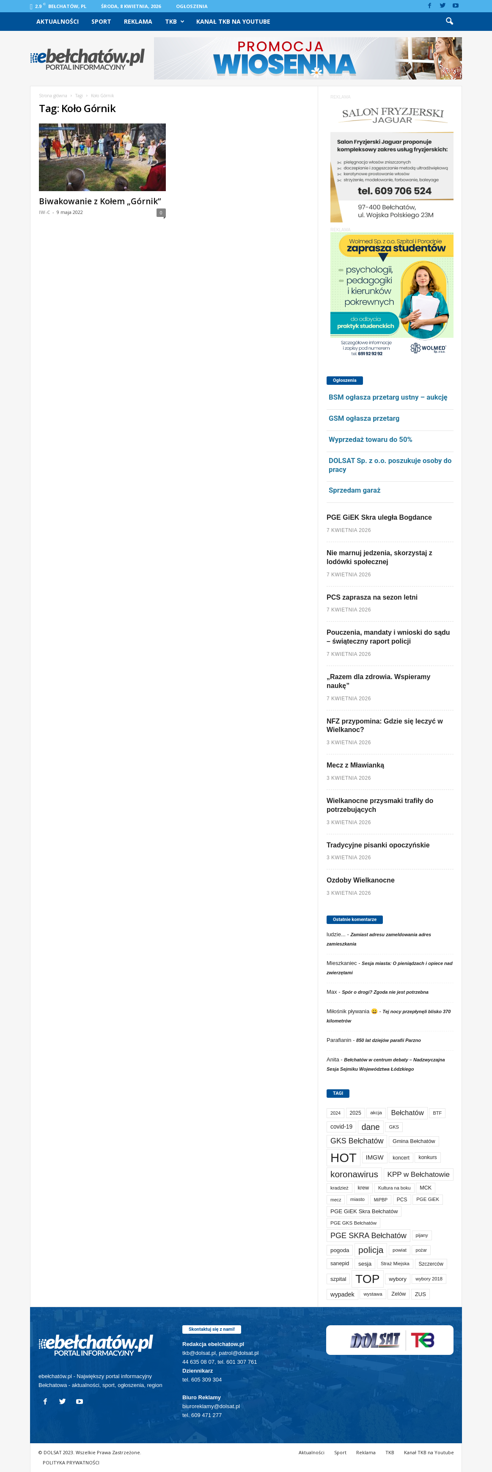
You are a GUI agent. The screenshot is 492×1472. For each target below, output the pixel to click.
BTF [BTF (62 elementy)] (437, 1113)
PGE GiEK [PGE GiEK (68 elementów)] (427, 1199)
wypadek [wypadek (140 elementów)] (342, 1294)
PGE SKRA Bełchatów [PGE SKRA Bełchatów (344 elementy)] (368, 1235)
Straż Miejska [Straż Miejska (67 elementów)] (395, 1263)
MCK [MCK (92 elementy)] (426, 1188)
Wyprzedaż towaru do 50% (370, 439)
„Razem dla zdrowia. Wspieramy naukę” (378, 681)
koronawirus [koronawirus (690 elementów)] (354, 1174)
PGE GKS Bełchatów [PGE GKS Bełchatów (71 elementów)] (353, 1222)
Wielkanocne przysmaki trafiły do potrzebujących (380, 805)
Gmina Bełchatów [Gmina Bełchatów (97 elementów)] (414, 1141)
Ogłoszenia (192, 6)
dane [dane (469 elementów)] (371, 1127)
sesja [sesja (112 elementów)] (364, 1264)
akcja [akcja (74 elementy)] (376, 1113)
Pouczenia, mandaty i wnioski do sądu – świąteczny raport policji (388, 637)
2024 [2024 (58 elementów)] (335, 1113)
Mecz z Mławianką (355, 765)
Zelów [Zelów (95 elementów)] (398, 1294)
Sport (101, 21)
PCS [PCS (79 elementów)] (402, 1200)
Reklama (138, 21)
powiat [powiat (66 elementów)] (400, 1250)
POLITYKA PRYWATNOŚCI (71, 1462)
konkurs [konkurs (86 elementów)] (427, 1157)
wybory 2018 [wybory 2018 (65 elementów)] (429, 1278)
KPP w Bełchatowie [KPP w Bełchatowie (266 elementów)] (419, 1174)
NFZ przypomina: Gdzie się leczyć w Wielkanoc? (385, 726)
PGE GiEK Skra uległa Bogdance (379, 517)
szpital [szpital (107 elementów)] (338, 1279)
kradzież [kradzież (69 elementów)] (339, 1187)
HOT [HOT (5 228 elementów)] (343, 1158)
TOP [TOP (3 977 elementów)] (367, 1279)
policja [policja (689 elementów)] (370, 1250)
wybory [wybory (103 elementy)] (398, 1279)
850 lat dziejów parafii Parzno (388, 1040)
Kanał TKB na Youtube (233, 21)
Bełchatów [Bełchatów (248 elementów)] (407, 1113)
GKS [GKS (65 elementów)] (394, 1126)
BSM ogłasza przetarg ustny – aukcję (388, 397)
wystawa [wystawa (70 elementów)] (372, 1294)
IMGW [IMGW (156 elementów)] (375, 1157)
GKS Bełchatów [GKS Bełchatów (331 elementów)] (356, 1141)
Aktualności (57, 21)
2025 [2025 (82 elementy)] (355, 1113)
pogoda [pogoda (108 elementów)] (339, 1250)
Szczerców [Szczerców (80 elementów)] (431, 1264)
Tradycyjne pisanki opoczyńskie (378, 845)
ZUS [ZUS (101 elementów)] (420, 1294)
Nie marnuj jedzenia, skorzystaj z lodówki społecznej (379, 557)
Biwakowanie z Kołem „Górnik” (100, 201)
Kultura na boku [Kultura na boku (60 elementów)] (394, 1187)
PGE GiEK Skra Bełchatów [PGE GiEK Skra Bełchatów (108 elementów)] (364, 1211)
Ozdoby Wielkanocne (361, 880)
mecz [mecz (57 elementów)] (335, 1199)
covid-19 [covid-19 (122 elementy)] (341, 1127)
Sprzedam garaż (354, 490)
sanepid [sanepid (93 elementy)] (339, 1263)
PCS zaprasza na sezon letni (372, 597)
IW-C (44, 212)
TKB (174, 21)
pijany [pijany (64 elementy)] (422, 1235)
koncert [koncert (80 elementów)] (401, 1158)
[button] (449, 21)
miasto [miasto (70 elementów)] (357, 1199)
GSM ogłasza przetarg (364, 418)
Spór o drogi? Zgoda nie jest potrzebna (385, 992)
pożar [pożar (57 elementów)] (421, 1250)
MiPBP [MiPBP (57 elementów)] (381, 1199)
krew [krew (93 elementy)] (363, 1188)
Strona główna (53, 96)
